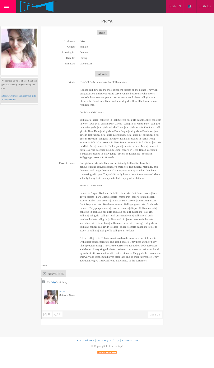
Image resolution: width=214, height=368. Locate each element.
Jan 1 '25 (155, 314)
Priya (53, 282)
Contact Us (130, 340)
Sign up (205, 6)
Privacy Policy (108, 340)
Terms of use (84, 340)
